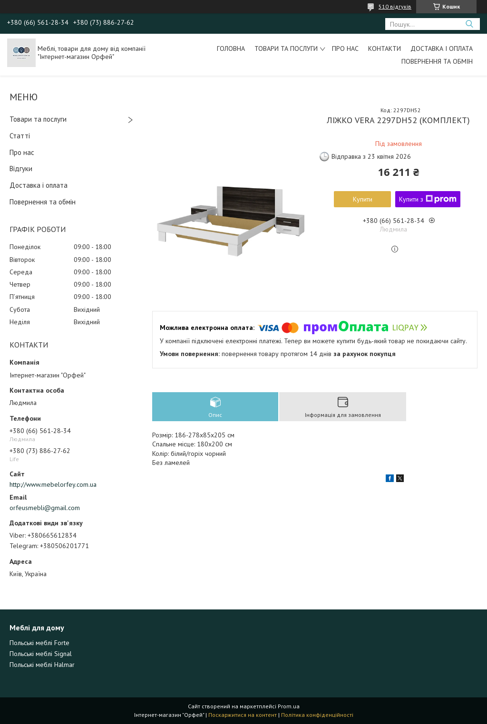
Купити (362, 199)
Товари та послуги (286, 48)
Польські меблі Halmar (42, 664)
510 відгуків (395, 6)
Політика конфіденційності (317, 714)
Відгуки (21, 168)
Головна (231, 48)
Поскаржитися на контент (242, 714)
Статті (20, 135)
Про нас (345, 48)
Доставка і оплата (441, 48)
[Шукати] (469, 24)
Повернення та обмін (437, 61)
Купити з (428, 199)
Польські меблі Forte (39, 642)
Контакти (384, 48)
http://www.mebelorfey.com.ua (53, 484)
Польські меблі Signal (41, 653)
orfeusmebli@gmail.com (45, 507)
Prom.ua (289, 706)
